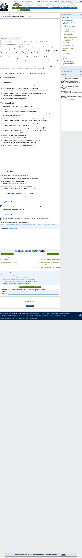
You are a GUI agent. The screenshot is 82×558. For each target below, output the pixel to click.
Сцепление (65, 44)
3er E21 (1, 315)
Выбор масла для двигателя (9, 262)
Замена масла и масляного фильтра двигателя (46, 267)
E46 (16, 10)
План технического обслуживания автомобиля (18, 279)
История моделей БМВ (5, 317)
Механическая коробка (68, 45)
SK (50, 313)
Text (4, 289)
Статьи (47, 1)
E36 (34, 10)
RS (44, 313)
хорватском (39, 224)
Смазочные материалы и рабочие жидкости (13, 264)
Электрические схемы (67, 64)
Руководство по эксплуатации (69, 22)
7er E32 (40, 315)
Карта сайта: (33, 313)
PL (49, 313)
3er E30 (5, 315)
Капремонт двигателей (68, 34)
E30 (42, 10)
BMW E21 (67, 75)
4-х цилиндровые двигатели (69, 31)
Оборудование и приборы (68, 63)
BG (38, 313)
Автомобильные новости (59, 315)
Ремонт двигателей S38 (20, 318)
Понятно (63, 554)
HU (52, 313)
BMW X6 (72, 8)
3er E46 (15, 315)
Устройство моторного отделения (50, 257)
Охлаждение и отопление (68, 36)
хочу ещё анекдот (71, 99)
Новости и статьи (25, 313)
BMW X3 (50, 8)
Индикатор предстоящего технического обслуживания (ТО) (20, 281)
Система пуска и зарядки (68, 39)
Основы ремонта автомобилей (16, 317)
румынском (45, 224)
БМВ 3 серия (8, 14)
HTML (4, 291)
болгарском (18, 224)
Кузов (63, 56)
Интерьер (65, 59)
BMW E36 (67, 68)
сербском (35, 224)
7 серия (39, 8)
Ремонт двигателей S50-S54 (32, 318)
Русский (42, 1)
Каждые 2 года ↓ (20, 43)
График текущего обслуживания (15, 274)
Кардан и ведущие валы (68, 48)
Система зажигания (67, 40)
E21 (50, 10)
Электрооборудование (68, 61)
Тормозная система (67, 51)
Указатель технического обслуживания (16, 275)
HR (45, 313)
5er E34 (32, 315)
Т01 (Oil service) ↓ (27, 41)
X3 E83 (48, 315)
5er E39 (36, 315)
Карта (55, 1)
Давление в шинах (6, 259)
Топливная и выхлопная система (70, 37)
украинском (30, 224)
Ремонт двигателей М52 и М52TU (57, 317)
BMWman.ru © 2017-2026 (5, 313)
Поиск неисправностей (68, 28)
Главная (2, 14)
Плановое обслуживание (52, 264)
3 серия (17, 8)
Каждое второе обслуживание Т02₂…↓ (8, 43)
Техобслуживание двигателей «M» (31, 317)
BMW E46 (67, 14)
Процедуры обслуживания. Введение (49, 262)
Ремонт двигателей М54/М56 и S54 (7, 318)
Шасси (64, 50)
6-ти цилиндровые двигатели (69, 33)
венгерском (3, 225)
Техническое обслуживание (31, 14)
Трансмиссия (65, 42)
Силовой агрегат (66, 30)
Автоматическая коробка (68, 46)
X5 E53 (51, 315)
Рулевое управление (67, 54)
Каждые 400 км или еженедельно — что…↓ (14, 41)
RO (47, 313)
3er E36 (9, 315)
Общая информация (20, 14)
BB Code (4, 293)
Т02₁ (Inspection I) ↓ (35, 41)
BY (40, 313)
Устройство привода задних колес (49, 259)
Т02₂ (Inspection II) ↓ (44, 41)
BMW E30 (67, 71)
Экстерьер (65, 58)
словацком (54, 224)
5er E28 (28, 315)
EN (37, 313)
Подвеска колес (66, 53)
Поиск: (59, 1)
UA (42, 313)
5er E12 (24, 315)
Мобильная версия (16, 313)
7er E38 (44, 315)
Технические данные (7, 257)
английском (13, 224)
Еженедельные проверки (68, 25)
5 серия (28, 8)
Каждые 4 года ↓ (27, 43)
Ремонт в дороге (66, 23)
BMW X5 (61, 8)
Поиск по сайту (65, 313)
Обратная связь (57, 313)
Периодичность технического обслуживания (16, 283)
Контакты (51, 1)
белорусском (24, 224)
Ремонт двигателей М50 (44, 317)
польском (50, 224)
